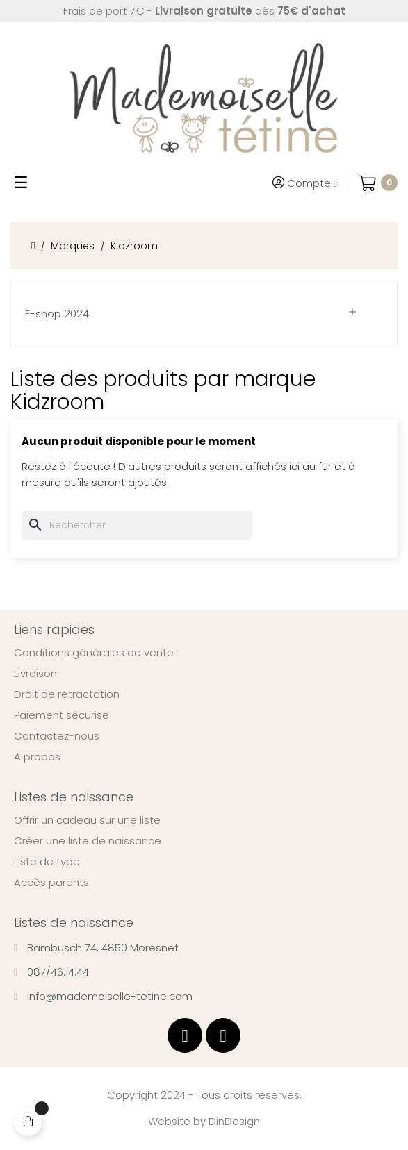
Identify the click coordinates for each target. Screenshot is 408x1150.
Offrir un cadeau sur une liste (87, 820)
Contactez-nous (56, 736)
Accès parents (51, 882)
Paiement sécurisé (61, 715)
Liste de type (47, 862)
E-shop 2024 (57, 313)
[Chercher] (137, 525)
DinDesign (234, 1121)
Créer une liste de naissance (87, 841)
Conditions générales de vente (94, 653)
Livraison (35, 673)
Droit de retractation (67, 694)
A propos (37, 757)
